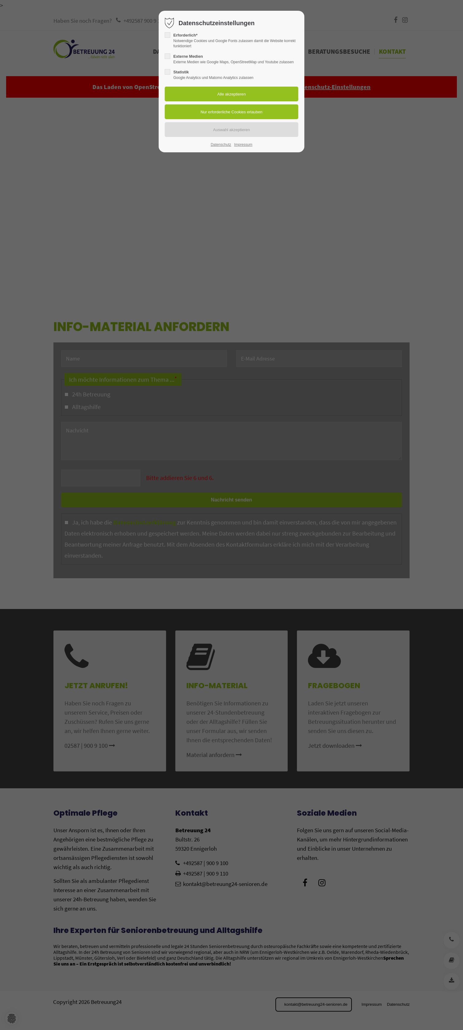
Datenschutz (221, 144)
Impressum (243, 144)
